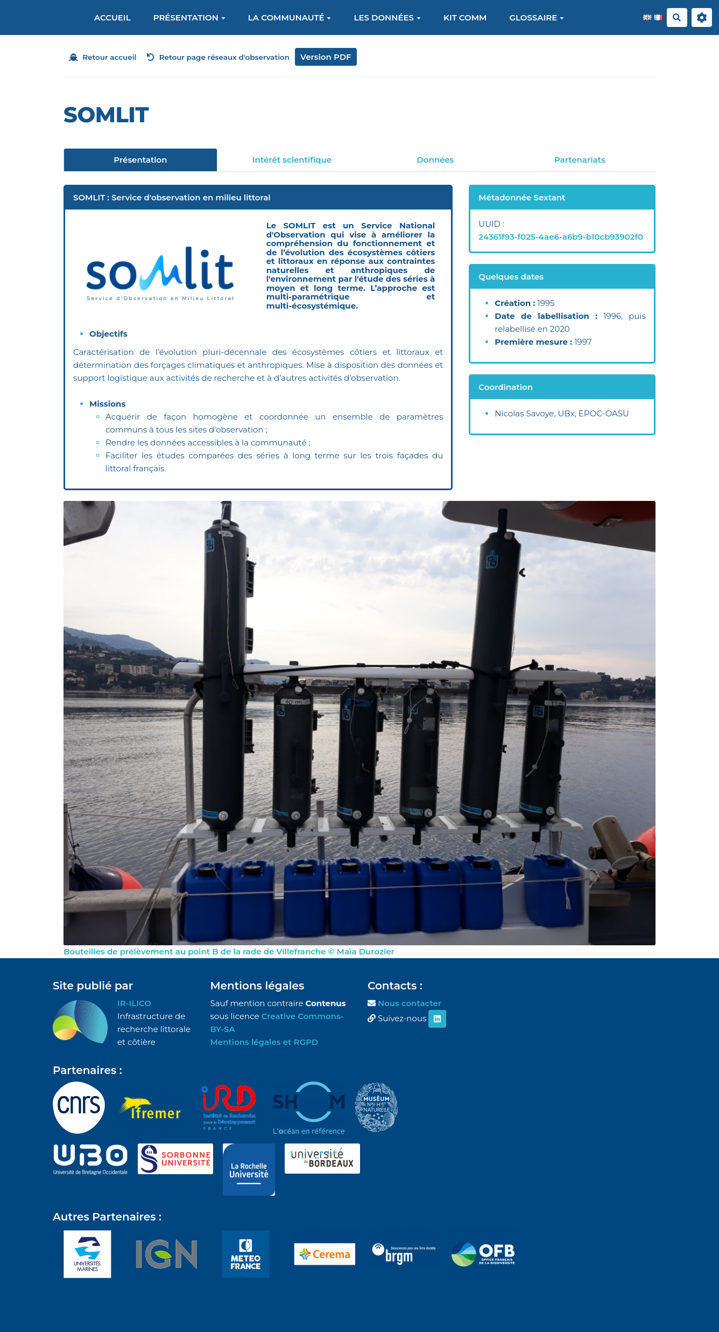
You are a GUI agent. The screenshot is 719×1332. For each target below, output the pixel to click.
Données (435, 160)
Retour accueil (102, 57)
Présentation (189, 17)
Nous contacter (409, 1003)
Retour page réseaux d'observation (218, 57)
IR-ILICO (134, 1003)
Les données (387, 17)
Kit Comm (465, 17)
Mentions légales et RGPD (264, 1042)
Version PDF (325, 57)
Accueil (112, 17)
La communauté (290, 17)
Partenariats (579, 160)
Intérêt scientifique (292, 160)
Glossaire (536, 17)
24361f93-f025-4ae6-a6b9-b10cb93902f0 (560, 237)
